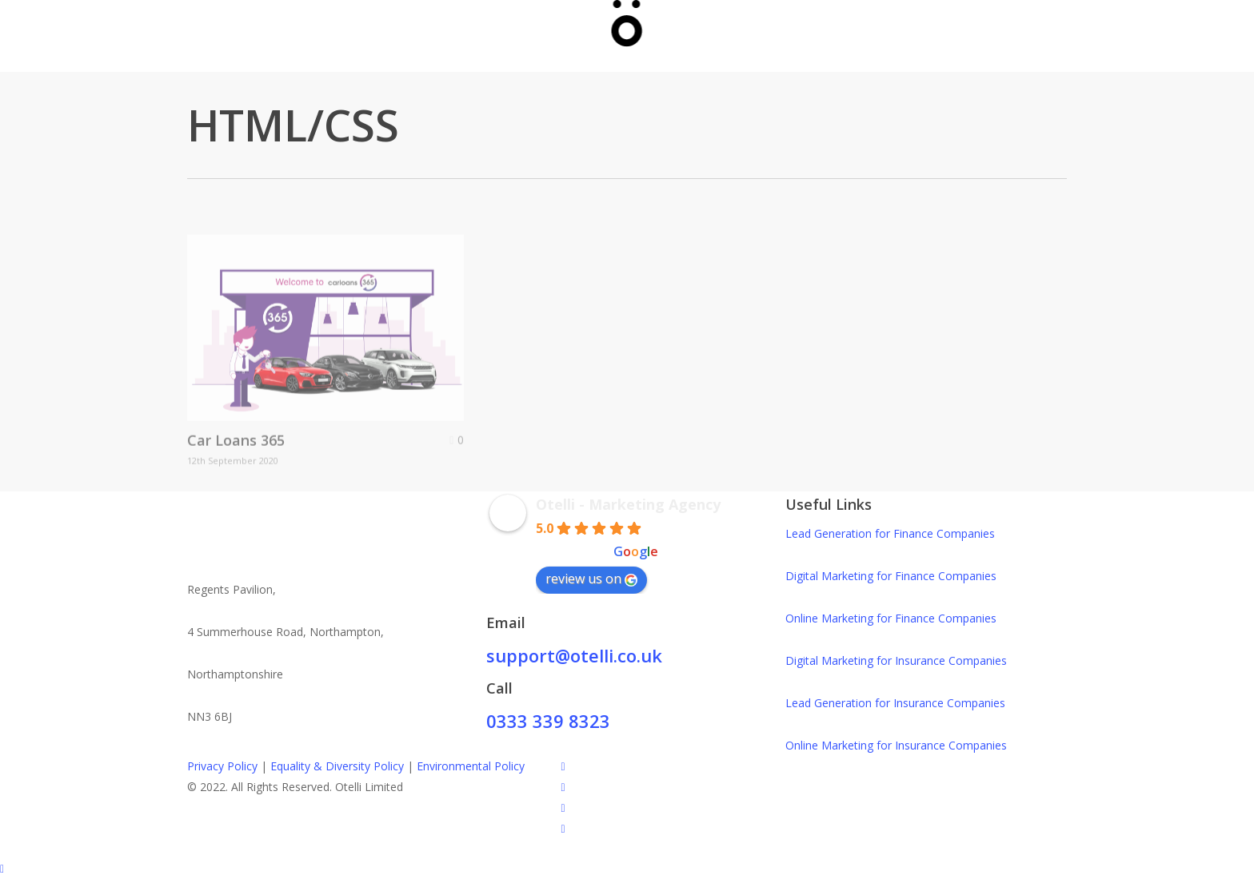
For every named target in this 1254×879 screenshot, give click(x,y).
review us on (591, 578)
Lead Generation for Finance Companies (890, 533)
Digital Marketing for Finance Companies (890, 575)
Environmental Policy (471, 766)
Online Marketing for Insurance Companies (896, 745)
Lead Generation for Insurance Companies (895, 702)
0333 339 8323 (548, 721)
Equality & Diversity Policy (337, 766)
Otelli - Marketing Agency (628, 504)
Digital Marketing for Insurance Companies (896, 660)
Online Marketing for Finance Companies (890, 618)
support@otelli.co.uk (574, 655)
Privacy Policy (222, 766)
